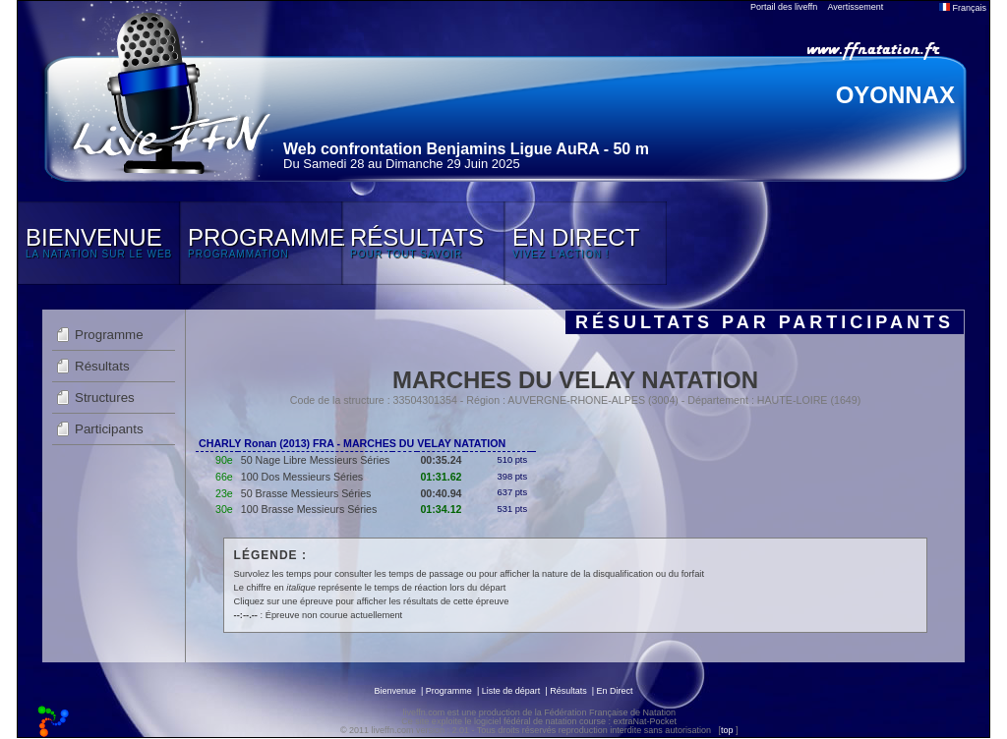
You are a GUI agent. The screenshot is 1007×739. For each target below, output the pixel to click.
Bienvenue (395, 691)
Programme (109, 334)
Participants (109, 429)
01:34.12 (440, 509)
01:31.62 (440, 477)
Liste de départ (511, 691)
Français (962, 8)
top (727, 730)
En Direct (615, 691)
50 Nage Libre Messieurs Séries (315, 460)
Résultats (102, 366)
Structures (105, 397)
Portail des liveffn (783, 7)
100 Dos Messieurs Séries (302, 477)
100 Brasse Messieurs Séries (309, 509)
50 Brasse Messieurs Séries (306, 493)
